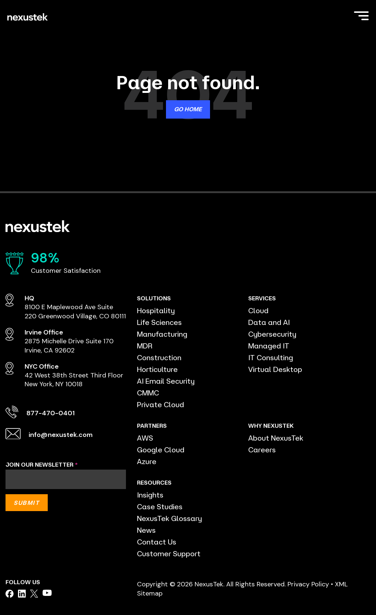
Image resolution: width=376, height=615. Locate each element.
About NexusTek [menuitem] (275, 438)
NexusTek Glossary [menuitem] (169, 518)
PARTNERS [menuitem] (152, 425)
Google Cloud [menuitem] (160, 449)
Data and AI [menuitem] (269, 322)
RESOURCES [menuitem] (154, 482)
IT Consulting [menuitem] (270, 357)
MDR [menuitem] (144, 345)
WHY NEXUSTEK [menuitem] (271, 425)
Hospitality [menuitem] (156, 310)
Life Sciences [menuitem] (159, 322)
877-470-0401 (50, 413)
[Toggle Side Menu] (361, 15)
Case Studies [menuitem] (159, 506)
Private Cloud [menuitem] (160, 404)
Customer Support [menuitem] (168, 553)
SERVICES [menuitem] (262, 298)
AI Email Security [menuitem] (166, 381)
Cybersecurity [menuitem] (272, 334)
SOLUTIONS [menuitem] (154, 298)
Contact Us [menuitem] (156, 542)
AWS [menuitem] (145, 438)
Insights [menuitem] (150, 495)
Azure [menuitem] (146, 461)
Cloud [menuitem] (258, 310)
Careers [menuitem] (262, 449)
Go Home (188, 109)
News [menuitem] (146, 530)
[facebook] (10, 594)
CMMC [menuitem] (148, 392)
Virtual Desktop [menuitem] (275, 369)
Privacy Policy (308, 584)
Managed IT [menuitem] (268, 345)
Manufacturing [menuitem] (162, 334)
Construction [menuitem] (159, 357)
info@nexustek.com (61, 434)
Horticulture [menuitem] (157, 369)
